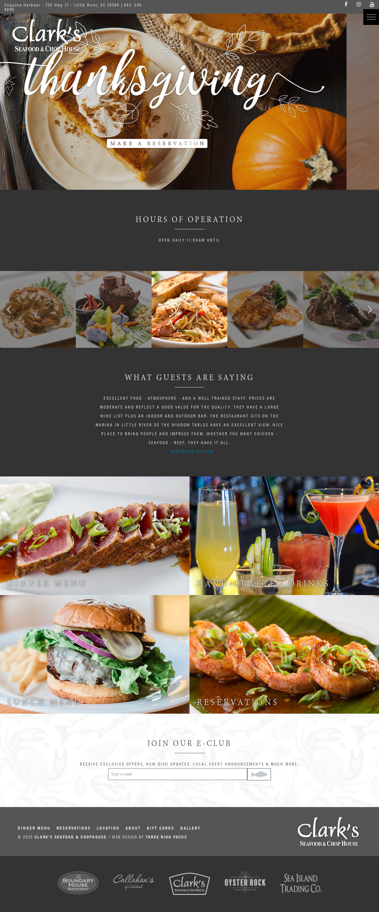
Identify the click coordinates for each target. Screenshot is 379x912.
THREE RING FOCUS (166, 836)
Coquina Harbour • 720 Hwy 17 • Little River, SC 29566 (61, 4)
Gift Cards (160, 828)
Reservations (74, 828)
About (133, 828)
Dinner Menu (34, 828)
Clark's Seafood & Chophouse (46, 35)
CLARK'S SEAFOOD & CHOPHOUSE (71, 836)
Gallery (190, 828)
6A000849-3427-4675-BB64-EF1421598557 (189, 95)
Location (108, 828)
